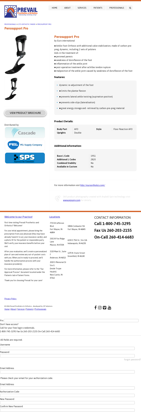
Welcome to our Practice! (18, 216)
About (67, 8)
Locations (54, 216)
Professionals (116, 8)
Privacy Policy (10, 299)
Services (82, 8)
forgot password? (132, 359)
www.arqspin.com (71, 200)
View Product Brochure (25, 112)
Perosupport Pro (44, 24)
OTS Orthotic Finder (26, 24)
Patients (97, 8)
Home (54, 8)
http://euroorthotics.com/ (92, 185)
